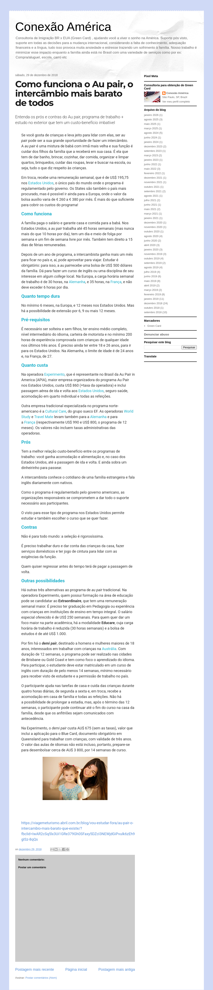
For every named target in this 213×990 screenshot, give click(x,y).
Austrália (109, 649)
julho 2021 (150, 200)
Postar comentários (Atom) (41, 977)
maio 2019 (150, 281)
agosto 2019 (151, 267)
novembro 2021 (153, 182)
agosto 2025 (151, 119)
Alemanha (77, 282)
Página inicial (76, 969)
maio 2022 (150, 168)
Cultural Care (55, 411)
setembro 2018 (153, 312)
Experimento (54, 374)
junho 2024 (150, 137)
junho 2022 (150, 164)
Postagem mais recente (34, 969)
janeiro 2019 (151, 298)
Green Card (154, 325)
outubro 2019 (152, 258)
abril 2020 (150, 245)
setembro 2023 (153, 150)
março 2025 (151, 128)
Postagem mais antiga (116, 969)
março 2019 (151, 289)
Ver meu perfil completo (176, 101)
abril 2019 (150, 285)
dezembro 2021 (153, 177)
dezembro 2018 (153, 303)
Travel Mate (43, 417)
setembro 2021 (153, 191)
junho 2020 (150, 240)
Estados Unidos (41, 183)
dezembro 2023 (153, 146)
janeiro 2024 (151, 141)
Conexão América (63, 26)
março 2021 (151, 213)
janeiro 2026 (151, 114)
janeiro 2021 (151, 218)
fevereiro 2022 (152, 173)
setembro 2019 (153, 262)
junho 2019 (150, 276)
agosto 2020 (151, 236)
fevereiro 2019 (152, 294)
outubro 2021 (152, 186)
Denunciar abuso (156, 334)
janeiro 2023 (151, 159)
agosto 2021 (151, 195)
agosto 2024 (151, 132)
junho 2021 (150, 204)
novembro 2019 (153, 254)
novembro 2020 (153, 227)
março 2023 (151, 155)
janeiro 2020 (151, 249)
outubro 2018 (152, 307)
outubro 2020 (152, 231)
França (115, 282)
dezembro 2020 (153, 222)
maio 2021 (150, 209)
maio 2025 (150, 123)
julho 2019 (150, 271)
